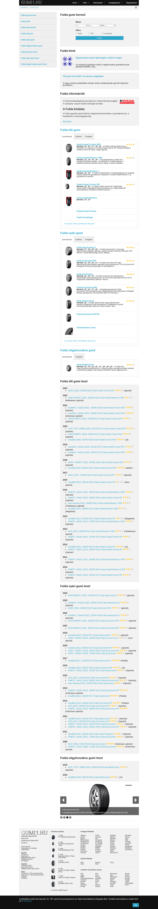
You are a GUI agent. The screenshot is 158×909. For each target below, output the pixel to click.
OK (136, 905)
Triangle (128, 842)
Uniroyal (128, 843)
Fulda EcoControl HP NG (88, 314)
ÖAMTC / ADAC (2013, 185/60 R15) (84, 709)
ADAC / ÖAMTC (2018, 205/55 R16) (84, 462)
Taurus (127, 837)
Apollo (82, 837)
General (98, 837)
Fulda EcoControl (85, 274)
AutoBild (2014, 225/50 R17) (80, 519)
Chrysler (83, 880)
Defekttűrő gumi (26, 859)
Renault (113, 883)
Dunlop (83, 848)
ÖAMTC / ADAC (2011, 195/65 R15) (84, 559)
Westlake (128, 848)
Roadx (112, 845)
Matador (113, 835)
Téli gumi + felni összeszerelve (32, 873)
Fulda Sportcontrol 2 (86, 247)
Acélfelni (24, 878)
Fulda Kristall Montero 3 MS (89, 158)
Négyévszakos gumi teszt (30, 868)
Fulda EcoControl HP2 (87, 287)
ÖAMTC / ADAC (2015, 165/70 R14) (84, 492)
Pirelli (112, 843)
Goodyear (98, 842)
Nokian (112, 842)
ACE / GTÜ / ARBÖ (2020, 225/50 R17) (85, 429)
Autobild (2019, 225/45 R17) (80, 635)
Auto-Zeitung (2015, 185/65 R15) (82, 503)
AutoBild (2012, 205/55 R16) (80, 547)
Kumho (97, 849)
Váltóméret (25, 850)
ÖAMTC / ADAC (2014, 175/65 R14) (84, 521)
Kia (96, 883)
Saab (112, 885)
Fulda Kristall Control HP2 (89, 144)
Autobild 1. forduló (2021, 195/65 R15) (84, 413)
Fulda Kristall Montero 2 (88, 171)
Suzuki (127, 878)
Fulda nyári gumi (71, 233)
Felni (85, 3)
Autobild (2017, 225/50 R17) (80, 661)
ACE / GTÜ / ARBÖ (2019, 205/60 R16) (85, 767)
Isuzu (97, 880)
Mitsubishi (113, 877)
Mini (111, 875)
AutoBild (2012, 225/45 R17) (80, 719)
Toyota (127, 880)
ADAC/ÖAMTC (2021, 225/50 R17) (83, 419)
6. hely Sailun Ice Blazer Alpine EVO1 (66, 870)
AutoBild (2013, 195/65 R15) (80, 703)
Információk (97, 3)
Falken (82, 849)
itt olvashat (26, 901)
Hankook (98, 845)
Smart (127, 875)
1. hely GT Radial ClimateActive (67, 836)
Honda (97, 877)
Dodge (82, 886)
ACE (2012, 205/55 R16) (79, 721)
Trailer (127, 881)
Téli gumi (24, 854)
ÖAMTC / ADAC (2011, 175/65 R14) (84, 737)
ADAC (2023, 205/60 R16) (79, 391)
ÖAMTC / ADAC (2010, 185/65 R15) (84, 569)
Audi (82, 875)
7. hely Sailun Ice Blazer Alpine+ (67, 876)
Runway (113, 848)
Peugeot (113, 881)
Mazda (97, 886)
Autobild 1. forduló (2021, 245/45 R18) (84, 408)
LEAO (97, 853)
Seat (111, 886)
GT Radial (98, 843)
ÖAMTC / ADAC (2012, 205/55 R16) (84, 549)
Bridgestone (84, 842)
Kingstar (98, 846)
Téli (91, 33)
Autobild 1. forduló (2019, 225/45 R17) (84, 452)
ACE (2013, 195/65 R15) (79, 706)
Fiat (96, 874)
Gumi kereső (25, 846)
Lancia (97, 885)
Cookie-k (24, 843)
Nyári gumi (25, 856)
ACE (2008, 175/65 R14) (79, 744)
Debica (82, 846)
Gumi (75, 3)
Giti (96, 838)
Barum (82, 838)
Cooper (83, 845)
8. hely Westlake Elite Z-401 (65, 882)
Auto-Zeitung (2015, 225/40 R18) (82, 683)
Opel (111, 880)
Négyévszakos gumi (28, 857)
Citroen (83, 881)
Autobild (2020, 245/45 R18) (80, 440)
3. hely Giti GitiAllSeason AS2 (66, 849)
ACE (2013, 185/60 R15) (79, 531)
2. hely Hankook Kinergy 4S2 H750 (66, 843)
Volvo (127, 885)
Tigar (126, 838)
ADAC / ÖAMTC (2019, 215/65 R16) (84, 638)
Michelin (113, 838)
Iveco (97, 881)
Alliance (83, 835)
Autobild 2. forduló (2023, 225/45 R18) (84, 603)
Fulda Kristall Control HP (88, 184)
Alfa (81, 874)
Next (136, 800)
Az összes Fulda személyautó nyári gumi (80, 341)
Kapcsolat (24, 838)
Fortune (83, 853)
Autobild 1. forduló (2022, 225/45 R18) (84, 615)
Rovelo (112, 846)
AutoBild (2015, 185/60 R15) (80, 509)
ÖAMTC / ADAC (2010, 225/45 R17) (84, 575)
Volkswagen (129, 883)
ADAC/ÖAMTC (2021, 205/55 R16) (83, 628)
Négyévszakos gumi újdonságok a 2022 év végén (99, 58)
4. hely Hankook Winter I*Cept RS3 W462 (66, 856)
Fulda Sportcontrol (85, 301)
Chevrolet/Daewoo (86, 878)
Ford (97, 875)
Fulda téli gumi (70, 130)
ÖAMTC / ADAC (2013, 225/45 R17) (84, 537)
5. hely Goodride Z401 (63, 861)
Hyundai (98, 878)
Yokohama (128, 849)
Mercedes (113, 874)
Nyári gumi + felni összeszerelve (32, 875)
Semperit (128, 835)
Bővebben (67, 122)
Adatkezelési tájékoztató (29, 840)
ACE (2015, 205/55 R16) (79, 678)
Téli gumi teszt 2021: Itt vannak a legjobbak (83, 76)
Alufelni (23, 876)
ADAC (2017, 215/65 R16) (79, 475)
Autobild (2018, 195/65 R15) (80, 468)
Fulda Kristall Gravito (86, 211)
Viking (127, 845)
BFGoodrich (84, 840)
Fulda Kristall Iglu (85, 217)
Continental (84, 843)
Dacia (82, 883)
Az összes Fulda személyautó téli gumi (79, 224)
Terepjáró (88, 136)
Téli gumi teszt (26, 865)
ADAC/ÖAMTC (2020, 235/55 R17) (83, 434)
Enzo (112, 862)
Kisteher (78, 136)
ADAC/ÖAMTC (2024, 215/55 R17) (83, 595)
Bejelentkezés (131, 3)
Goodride (98, 840)
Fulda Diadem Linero (86, 328)
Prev (62, 800)
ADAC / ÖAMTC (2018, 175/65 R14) (84, 653)
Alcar (82, 864)
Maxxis (112, 837)
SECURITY (114, 853)
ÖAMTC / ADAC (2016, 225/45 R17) (84, 670)
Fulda (97, 835)
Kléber (97, 848)
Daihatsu (83, 885)
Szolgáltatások (114, 3)
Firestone (83, 851)
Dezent (97, 862)
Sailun (112, 849)
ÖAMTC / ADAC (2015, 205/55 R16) (84, 498)
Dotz (97, 864)
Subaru (127, 877)
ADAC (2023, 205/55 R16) (79, 608)
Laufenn (98, 851)
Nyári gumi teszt (27, 867)
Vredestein (128, 846)
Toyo (126, 840)
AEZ (82, 862)
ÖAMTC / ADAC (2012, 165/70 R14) (84, 724)
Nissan (112, 878)
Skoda (127, 874)
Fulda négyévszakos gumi (77, 350)
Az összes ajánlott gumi (59, 890)
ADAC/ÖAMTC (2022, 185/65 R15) (83, 398)
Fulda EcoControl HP (86, 261)
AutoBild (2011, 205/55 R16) (80, 734)
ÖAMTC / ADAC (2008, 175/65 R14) (84, 747)
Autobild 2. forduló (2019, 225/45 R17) (84, 447)
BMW (82, 877)
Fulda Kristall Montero (87, 198)
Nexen (112, 840)
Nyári (79, 33)
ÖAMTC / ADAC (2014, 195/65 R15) (84, 690)
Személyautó (67, 136)
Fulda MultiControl (85, 365)
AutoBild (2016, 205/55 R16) (80, 482)
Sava (112, 851)
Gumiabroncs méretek (29, 848)
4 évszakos (106, 33)
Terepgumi (25, 861)
